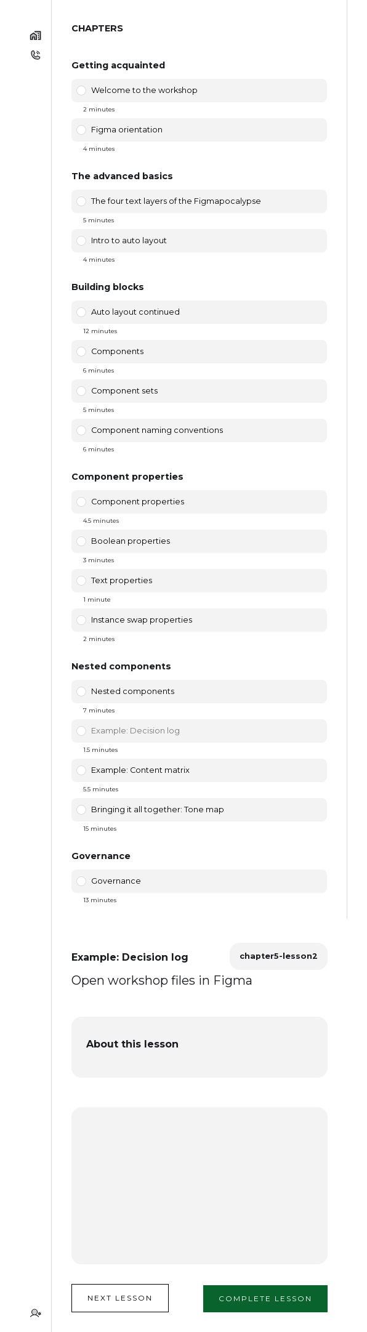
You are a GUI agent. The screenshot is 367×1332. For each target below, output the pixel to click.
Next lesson (120, 1297)
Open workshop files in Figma (161, 980)
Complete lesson (265, 1298)
